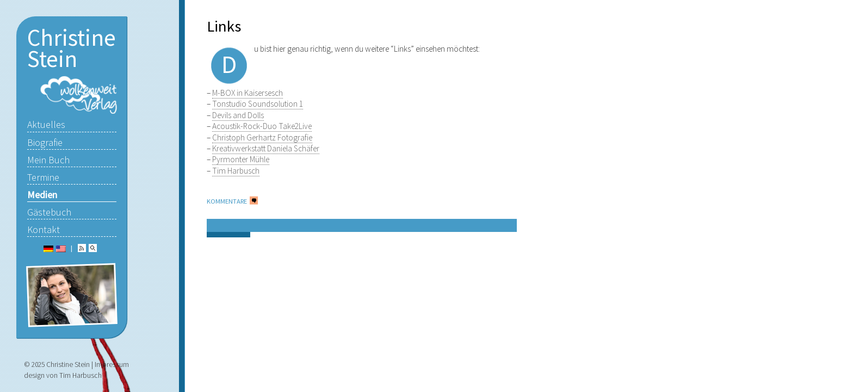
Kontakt (43, 229)
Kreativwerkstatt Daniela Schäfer (265, 148)
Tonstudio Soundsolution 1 (257, 104)
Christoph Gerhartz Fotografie (262, 137)
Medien (42, 194)
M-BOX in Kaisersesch (247, 93)
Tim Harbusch (235, 171)
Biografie (45, 142)
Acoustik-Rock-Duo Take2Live (262, 126)
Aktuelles (46, 124)
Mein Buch (48, 160)
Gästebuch (49, 212)
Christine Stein (71, 48)
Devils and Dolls (238, 115)
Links (224, 26)
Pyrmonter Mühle (240, 159)
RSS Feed (82, 248)
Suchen (93, 248)
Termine (43, 177)
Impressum (112, 364)
